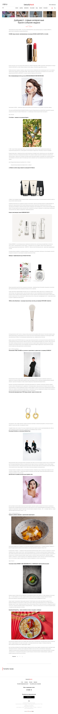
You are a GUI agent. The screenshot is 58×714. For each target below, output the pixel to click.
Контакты (26, 682)
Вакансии (35, 682)
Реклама (30, 682)
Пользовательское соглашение (35, 684)
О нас (22, 682)
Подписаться (29, 697)
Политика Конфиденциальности (22, 684)
